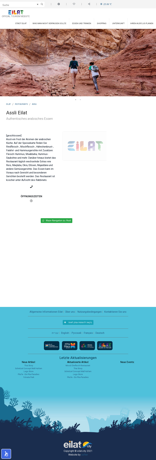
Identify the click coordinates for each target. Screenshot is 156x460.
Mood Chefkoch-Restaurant (78, 365)
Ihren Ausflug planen (141, 23)
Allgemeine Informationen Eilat (46, 311)
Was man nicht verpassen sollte (49, 23)
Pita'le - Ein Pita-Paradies (28, 374)
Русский (76, 332)
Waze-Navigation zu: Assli (56, 220)
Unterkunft (118, 23)
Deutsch (99, 332)
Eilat (8, 103)
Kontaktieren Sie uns (115, 311)
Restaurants (21, 103)
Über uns (70, 311)
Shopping (101, 23)
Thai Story (28, 365)
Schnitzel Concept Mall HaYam (28, 368)
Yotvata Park (28, 377)
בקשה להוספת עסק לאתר (78, 322)
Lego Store (28, 371)
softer (84, 454)
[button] (6, 453)
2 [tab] (80, 99)
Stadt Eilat (21, 23)
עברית (55, 332)
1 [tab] (75, 99)
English (65, 332)
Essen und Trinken (81, 23)
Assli (34, 103)
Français (88, 332)
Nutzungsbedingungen (89, 311)
